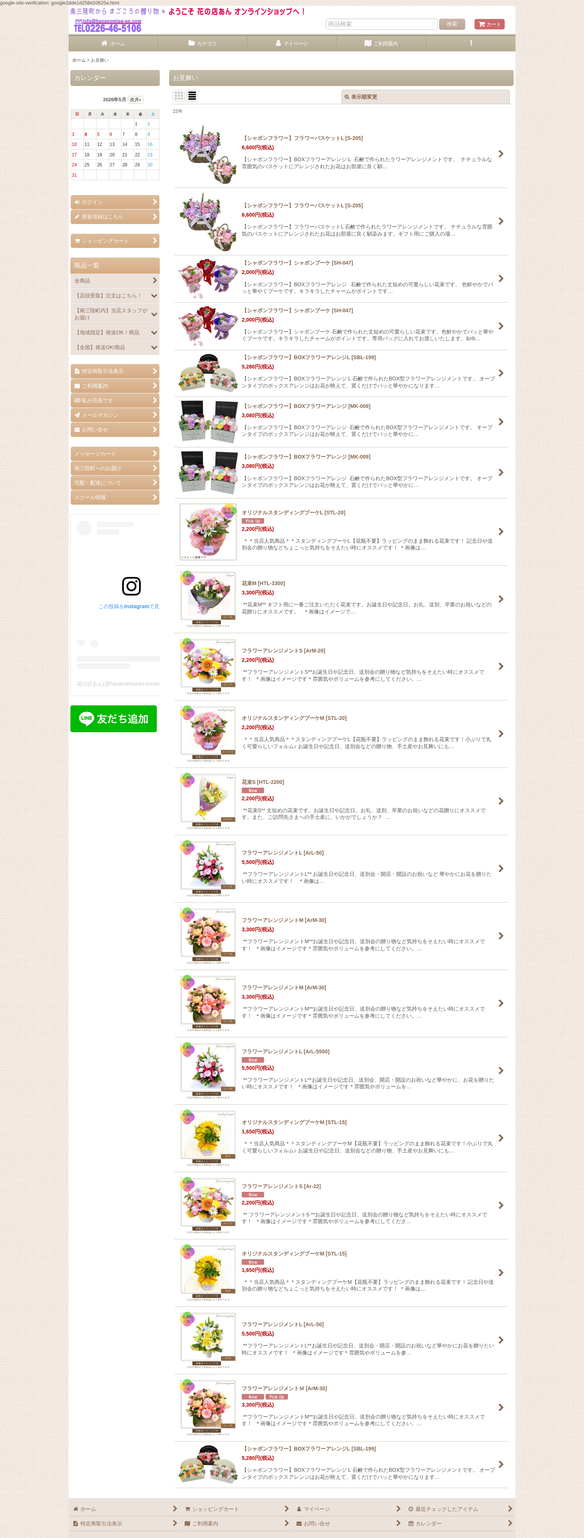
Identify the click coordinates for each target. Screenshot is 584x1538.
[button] (470, 43)
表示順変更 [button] (361, 97)
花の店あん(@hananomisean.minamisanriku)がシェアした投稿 (150, 684)
